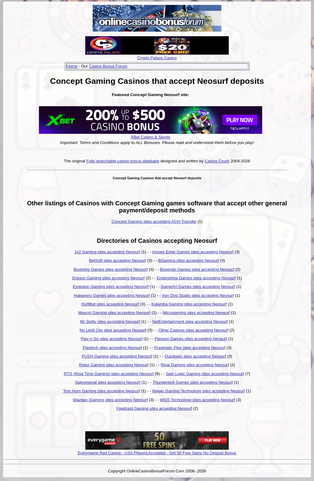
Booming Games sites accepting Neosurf (111, 269)
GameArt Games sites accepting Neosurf (198, 286)
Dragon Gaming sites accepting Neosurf (108, 278)
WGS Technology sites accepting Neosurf (197, 400)
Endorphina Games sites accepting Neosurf (196, 278)
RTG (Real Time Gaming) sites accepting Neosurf (109, 373)
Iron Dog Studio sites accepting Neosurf (198, 295)
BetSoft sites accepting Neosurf (117, 260)
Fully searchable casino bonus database (122, 161)
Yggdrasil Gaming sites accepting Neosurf (154, 408)
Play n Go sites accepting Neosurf (111, 338)
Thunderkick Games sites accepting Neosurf (192, 382)
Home (72, 66)
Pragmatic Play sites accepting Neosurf (189, 347)
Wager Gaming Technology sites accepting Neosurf (198, 391)
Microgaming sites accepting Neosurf (196, 312)
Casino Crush (217, 161)
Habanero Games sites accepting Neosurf (112, 295)
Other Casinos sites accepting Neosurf (193, 330)
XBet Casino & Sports (150, 137)
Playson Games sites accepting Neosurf (191, 338)
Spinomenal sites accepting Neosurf (107, 382)
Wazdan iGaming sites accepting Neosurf (110, 400)
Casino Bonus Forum (108, 66)
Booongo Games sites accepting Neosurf (197, 269)
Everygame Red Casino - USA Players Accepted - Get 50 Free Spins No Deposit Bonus (157, 453)
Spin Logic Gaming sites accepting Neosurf (205, 373)
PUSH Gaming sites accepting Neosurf (117, 356)
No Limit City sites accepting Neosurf (112, 330)
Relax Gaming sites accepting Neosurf (114, 365)
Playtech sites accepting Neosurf (112, 347)
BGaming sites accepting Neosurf (188, 260)
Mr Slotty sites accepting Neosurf (110, 321)
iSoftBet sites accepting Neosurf (110, 304)
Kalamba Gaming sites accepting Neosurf (189, 304)
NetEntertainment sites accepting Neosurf (190, 321)
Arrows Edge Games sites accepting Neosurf (192, 252)
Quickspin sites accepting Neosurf (195, 356)
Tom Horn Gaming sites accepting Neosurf (101, 391)
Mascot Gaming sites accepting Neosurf (114, 312)
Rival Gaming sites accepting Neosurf (195, 365)
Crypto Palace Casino (157, 58)
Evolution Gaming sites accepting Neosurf (110, 286)
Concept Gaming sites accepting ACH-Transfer (154, 221)
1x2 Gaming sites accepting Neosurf (107, 252)
